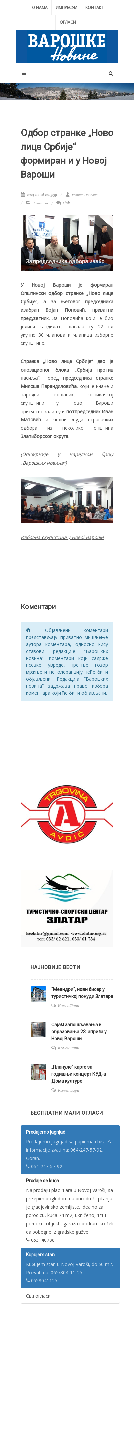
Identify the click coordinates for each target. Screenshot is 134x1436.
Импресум (66, 7)
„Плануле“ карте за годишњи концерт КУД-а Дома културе (78, 1074)
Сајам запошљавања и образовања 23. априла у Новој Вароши (79, 1031)
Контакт (94, 7)
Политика (40, 203)
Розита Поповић (81, 194)
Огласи (68, 22)
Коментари (68, 1005)
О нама (40, 7)
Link (63, 203)
